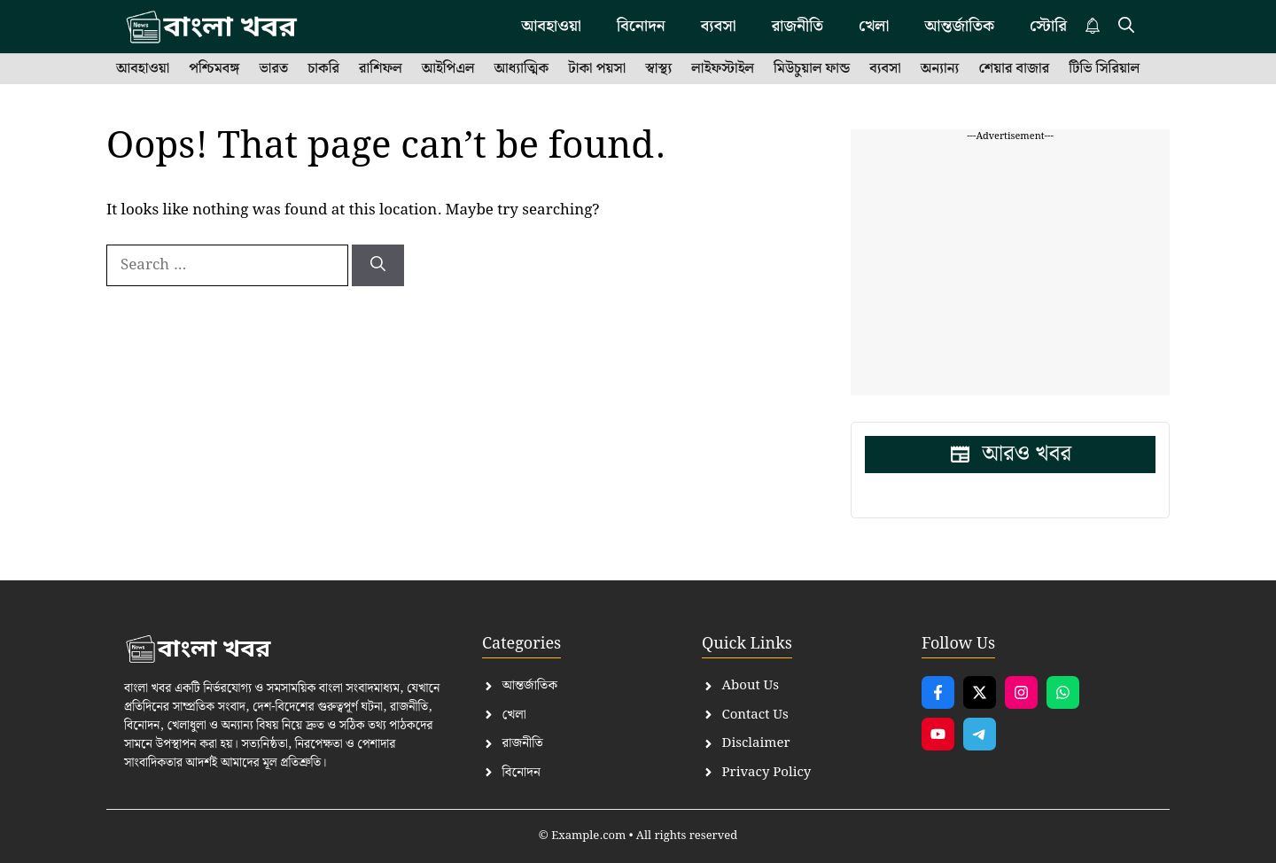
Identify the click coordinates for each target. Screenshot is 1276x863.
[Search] (378, 266)
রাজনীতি (797, 26)
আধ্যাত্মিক (521, 69)
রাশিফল (380, 69)
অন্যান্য (940, 69)
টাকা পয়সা (597, 69)
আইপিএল (448, 69)
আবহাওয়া (551, 26)
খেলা (874, 26)
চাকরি (323, 69)
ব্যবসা (718, 26)
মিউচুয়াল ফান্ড (812, 69)
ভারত (273, 69)
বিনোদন (641, 26)
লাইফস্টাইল (722, 69)
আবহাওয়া (142, 69)
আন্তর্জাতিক (959, 26)
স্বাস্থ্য (658, 69)
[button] (1126, 26)
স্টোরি (1048, 26)
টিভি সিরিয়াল (1104, 69)
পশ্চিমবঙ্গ (214, 69)
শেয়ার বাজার (1013, 69)
